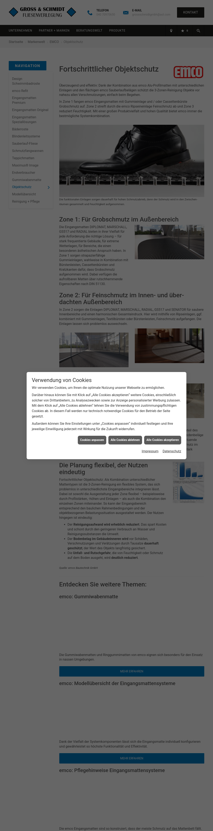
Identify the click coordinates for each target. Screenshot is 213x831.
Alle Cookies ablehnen (125, 440)
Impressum (150, 451)
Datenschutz (172, 451)
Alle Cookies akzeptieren (162, 440)
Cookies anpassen (92, 440)
